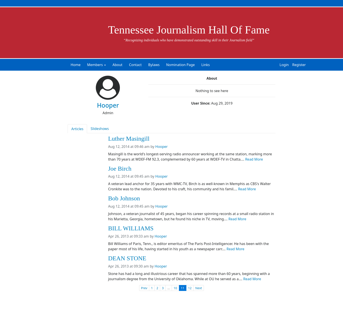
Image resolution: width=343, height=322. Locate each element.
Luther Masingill (128, 138)
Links (205, 64)
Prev (144, 288)
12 (190, 288)
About (117, 64)
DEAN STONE (127, 258)
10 (175, 288)
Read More (254, 159)
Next (198, 288)
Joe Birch (119, 168)
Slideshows (100, 128)
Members (95, 64)
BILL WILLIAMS (131, 228)
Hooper (161, 146)
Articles (77, 128)
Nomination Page (180, 64)
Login (284, 64)
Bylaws (154, 64)
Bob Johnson (124, 198)
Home (76, 64)
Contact (135, 64)
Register (299, 64)
